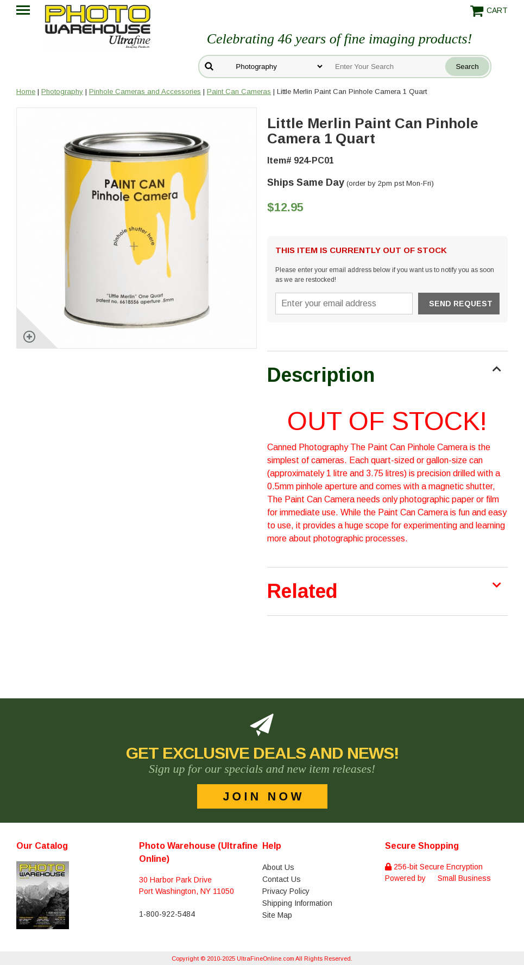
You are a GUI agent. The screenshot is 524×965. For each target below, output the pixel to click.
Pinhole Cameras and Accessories (145, 91)
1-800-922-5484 (167, 914)
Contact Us (281, 879)
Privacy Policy (286, 891)
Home (25, 91)
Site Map (277, 915)
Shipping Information (297, 903)
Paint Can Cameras (239, 91)
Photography (62, 91)
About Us (278, 867)
